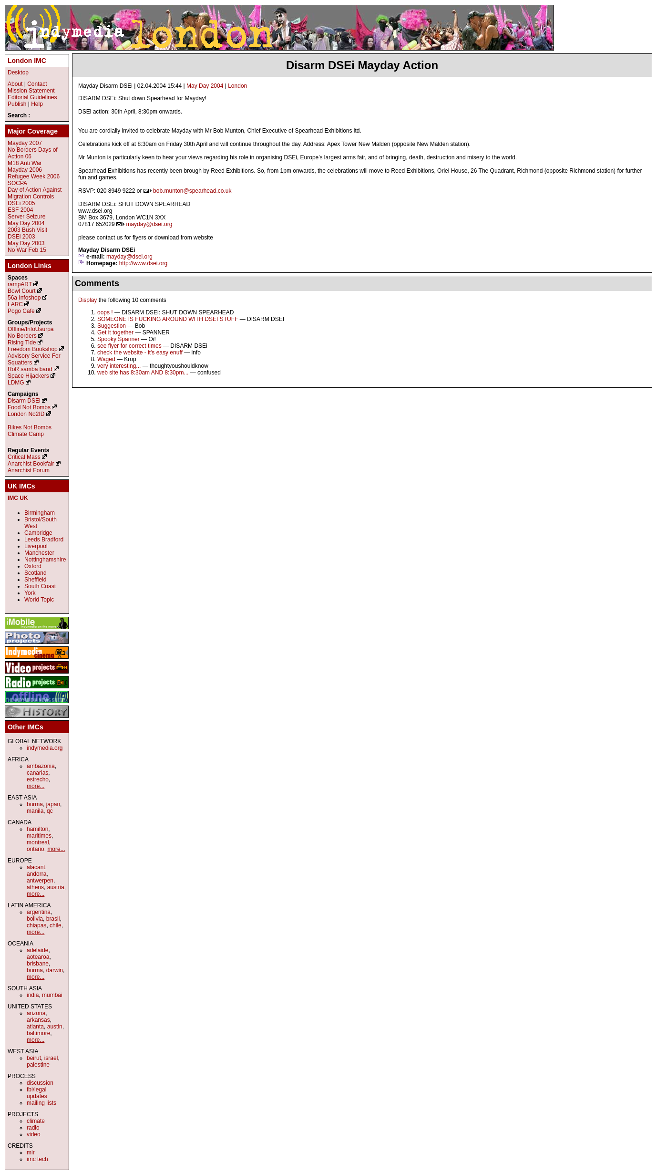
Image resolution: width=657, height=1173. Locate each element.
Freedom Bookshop (33, 349)
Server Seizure (26, 216)
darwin (54, 970)
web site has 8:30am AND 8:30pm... (142, 372)
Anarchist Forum (29, 470)
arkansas (38, 1020)
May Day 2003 (26, 243)
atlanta (35, 1026)
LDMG (16, 382)
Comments (97, 283)
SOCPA (17, 183)
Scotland (35, 573)
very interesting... (119, 366)
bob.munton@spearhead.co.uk (192, 190)
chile (56, 925)
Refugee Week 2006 (34, 176)
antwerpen (40, 880)
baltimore (38, 1033)
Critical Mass (24, 457)
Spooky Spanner (118, 339)
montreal (38, 842)
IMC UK (18, 498)
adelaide (37, 950)
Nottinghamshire (45, 559)
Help (37, 104)
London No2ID (26, 414)
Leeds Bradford (43, 539)
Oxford (32, 566)
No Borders (22, 335)
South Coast (40, 586)
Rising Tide (23, 342)
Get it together (115, 332)
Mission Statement (31, 90)
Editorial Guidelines (32, 97)
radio (33, 1127)
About (15, 84)
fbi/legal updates (37, 1093)
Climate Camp (26, 434)
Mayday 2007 (25, 143)
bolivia (35, 918)
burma (35, 804)
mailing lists (41, 1103)
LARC (15, 304)
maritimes (39, 835)
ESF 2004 (20, 210)
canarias (37, 772)
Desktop (18, 72)
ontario (35, 849)
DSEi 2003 (21, 236)
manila (35, 811)
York (30, 593)
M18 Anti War (25, 163)
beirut (34, 1058)
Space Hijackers (28, 376)
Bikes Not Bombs (29, 427)
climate (36, 1121)
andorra (36, 874)
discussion (40, 1083)
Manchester (39, 553)
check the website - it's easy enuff (140, 352)
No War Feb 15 (27, 250)
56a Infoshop (24, 297)
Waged (106, 359)
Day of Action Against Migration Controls (35, 193)
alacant (36, 867)
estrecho (38, 779)
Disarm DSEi (24, 400)
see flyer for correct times (129, 346)
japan (53, 804)
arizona (36, 1013)
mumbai (52, 995)
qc (50, 811)
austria (55, 887)
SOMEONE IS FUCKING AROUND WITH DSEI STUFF (167, 319)
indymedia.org (44, 748)
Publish (17, 104)
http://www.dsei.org (143, 263)
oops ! (105, 312)
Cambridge (38, 532)
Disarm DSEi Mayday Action (362, 65)
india (33, 995)
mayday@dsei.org (149, 224)
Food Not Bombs (29, 407)
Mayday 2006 (25, 169)
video (34, 1134)
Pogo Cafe (21, 311)
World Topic (39, 599)
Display (87, 300)
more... (35, 786)
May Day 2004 (204, 86)
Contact (37, 84)
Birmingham (39, 512)
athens (35, 887)
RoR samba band (30, 369)
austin (54, 1026)
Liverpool (36, 546)
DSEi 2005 (21, 203)
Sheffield (35, 579)
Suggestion (111, 325)
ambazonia (41, 766)
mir (31, 1152)
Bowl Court (22, 291)
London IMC (27, 60)
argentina (39, 912)
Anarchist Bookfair (31, 463)
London (237, 86)
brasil (53, 918)
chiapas (36, 925)
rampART (20, 284)
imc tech (37, 1159)
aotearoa (38, 957)
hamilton (37, 829)
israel (51, 1058)
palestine (38, 1064)
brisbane (38, 963)
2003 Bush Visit (27, 230)
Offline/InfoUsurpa (31, 329)
